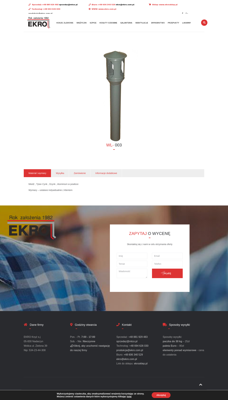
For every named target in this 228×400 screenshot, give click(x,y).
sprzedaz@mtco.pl (68, 4)
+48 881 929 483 (50, 4)
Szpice (93, 23)
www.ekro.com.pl (107, 9)
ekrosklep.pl (140, 363)
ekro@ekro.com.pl (125, 4)
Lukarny (186, 23)
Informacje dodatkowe (106, 173)
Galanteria (126, 23)
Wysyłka (60, 173)
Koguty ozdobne (108, 23)
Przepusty (173, 23)
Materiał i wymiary (37, 173)
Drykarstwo (158, 23)
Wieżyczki (81, 23)
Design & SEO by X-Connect (89, 394)
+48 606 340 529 (106, 4)
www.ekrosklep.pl (168, 4)
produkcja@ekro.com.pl (40, 13)
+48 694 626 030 (51, 9)
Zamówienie (80, 173)
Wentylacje (141, 23)
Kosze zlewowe (65, 23)
